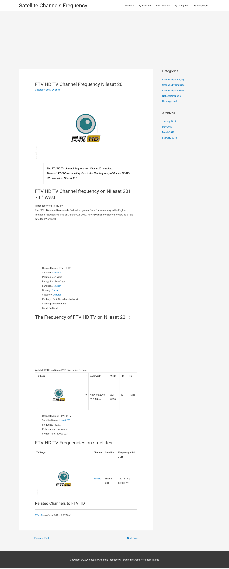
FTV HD (98, 479)
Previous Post (40, 538)
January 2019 (169, 121)
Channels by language (173, 85)
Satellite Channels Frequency (54, 5)
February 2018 (169, 137)
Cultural (57, 295)
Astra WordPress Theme (147, 560)
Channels (129, 5)
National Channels (172, 96)
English (58, 286)
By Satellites (145, 5)
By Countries (163, 5)
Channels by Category (173, 79)
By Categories (181, 5)
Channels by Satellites (173, 90)
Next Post (133, 538)
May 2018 (167, 126)
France (55, 290)
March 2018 (168, 132)
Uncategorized (42, 90)
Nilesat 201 (58, 272)
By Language (201, 5)
